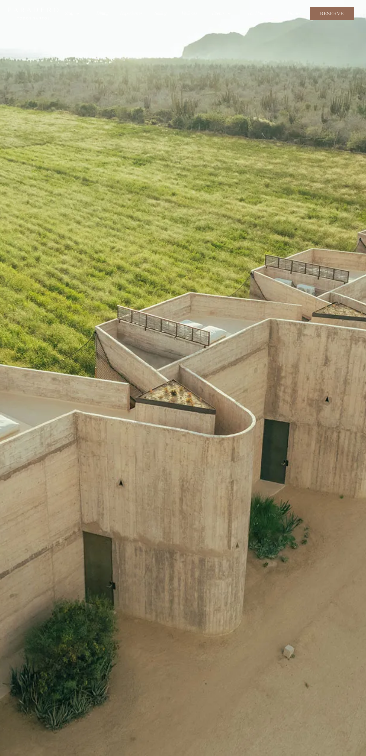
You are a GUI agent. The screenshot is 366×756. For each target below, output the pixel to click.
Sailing (161, 13)
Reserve (332, 13)
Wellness (190, 13)
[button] (72, 13)
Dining (102, 13)
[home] (33, 13)
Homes (294, 13)
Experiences (131, 13)
